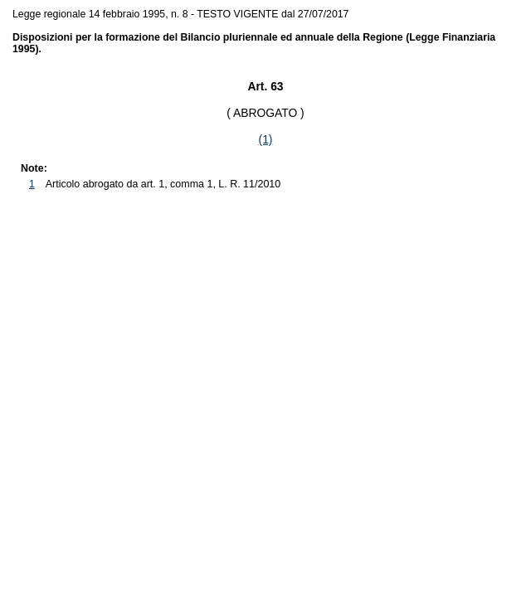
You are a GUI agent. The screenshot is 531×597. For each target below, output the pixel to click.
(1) (266, 139)
